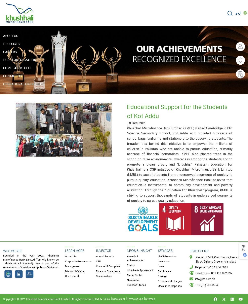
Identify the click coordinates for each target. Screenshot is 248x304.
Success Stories (136, 284)
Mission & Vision (75, 271)
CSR (98, 261)
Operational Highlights (23, 84)
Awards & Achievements (135, 258)
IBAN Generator (167, 256)
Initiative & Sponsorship (141, 270)
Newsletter (133, 280)
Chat (243, 248)
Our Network (72, 276)
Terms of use (135, 298)
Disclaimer (118, 298)
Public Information (19, 60)
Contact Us (12, 76)
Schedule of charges (170, 281)
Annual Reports (105, 256)
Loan (161, 266)
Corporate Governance (78, 261)
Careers (10, 52)
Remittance (164, 271)
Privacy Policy (102, 298)
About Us (10, 36)
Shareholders (104, 276)
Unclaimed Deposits (170, 286)
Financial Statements (108, 271)
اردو (238, 13)
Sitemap (150, 298)
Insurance (163, 261)
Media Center (134, 275)
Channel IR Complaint (108, 266)
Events (131, 265)
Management (72, 266)
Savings (162, 276)
